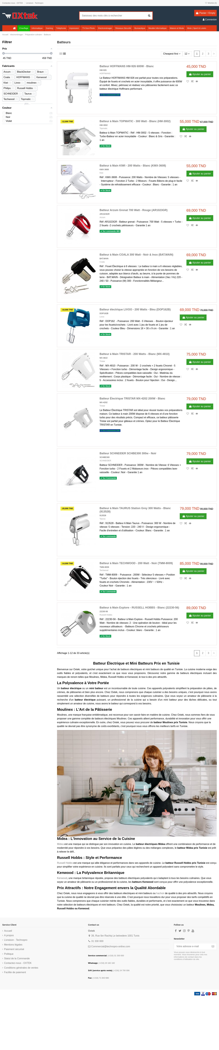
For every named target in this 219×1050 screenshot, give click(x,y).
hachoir (160, 893)
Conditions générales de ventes (21, 967)
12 (186, 53)
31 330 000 (97, 941)
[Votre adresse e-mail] (191, 946)
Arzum (102, 217)
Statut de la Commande (17, 958)
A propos (9, 935)
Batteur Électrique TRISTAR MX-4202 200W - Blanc (132, 398)
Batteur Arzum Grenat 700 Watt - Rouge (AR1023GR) (134, 210)
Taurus (102, 519)
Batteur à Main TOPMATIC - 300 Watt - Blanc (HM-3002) (135, 121)
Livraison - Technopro (34, 3)
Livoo (102, 317)
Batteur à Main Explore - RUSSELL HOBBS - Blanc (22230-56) (139, 607)
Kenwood (62, 878)
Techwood (104, 570)
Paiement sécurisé (14, 949)
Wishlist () (211, 3)
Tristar (102, 361)
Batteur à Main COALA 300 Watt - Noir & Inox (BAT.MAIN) (136, 254)
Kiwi (101, 173)
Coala (102, 262)
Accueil (8, 931)
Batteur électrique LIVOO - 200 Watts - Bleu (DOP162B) (135, 309)
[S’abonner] (213, 946)
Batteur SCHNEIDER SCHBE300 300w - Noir (128, 453)
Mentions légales (13, 944)
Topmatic (103, 128)
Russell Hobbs (106, 615)
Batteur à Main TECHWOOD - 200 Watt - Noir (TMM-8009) (136, 563)
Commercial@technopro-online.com (110, 946)
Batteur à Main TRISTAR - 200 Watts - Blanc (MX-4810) (135, 354)
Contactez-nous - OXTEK (12, 3)
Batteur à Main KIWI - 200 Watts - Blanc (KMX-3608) (133, 165)
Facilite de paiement (15, 972)
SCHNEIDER (105, 460)
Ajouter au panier (200, 74)
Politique (8, 954)
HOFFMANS (105, 73)
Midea (60, 844)
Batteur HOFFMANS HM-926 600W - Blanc (127, 66)
